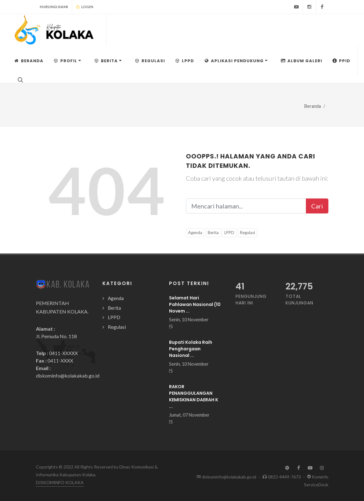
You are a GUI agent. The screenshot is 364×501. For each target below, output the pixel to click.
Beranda (312, 106)
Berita (213, 232)
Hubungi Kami (54, 6)
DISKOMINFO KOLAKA (60, 482)
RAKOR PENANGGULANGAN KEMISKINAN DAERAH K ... (193, 396)
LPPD (229, 232)
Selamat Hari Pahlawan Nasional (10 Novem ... (195, 304)
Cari (317, 206)
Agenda (195, 232)
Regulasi (247, 232)
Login (84, 7)
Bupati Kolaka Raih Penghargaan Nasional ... (190, 348)
